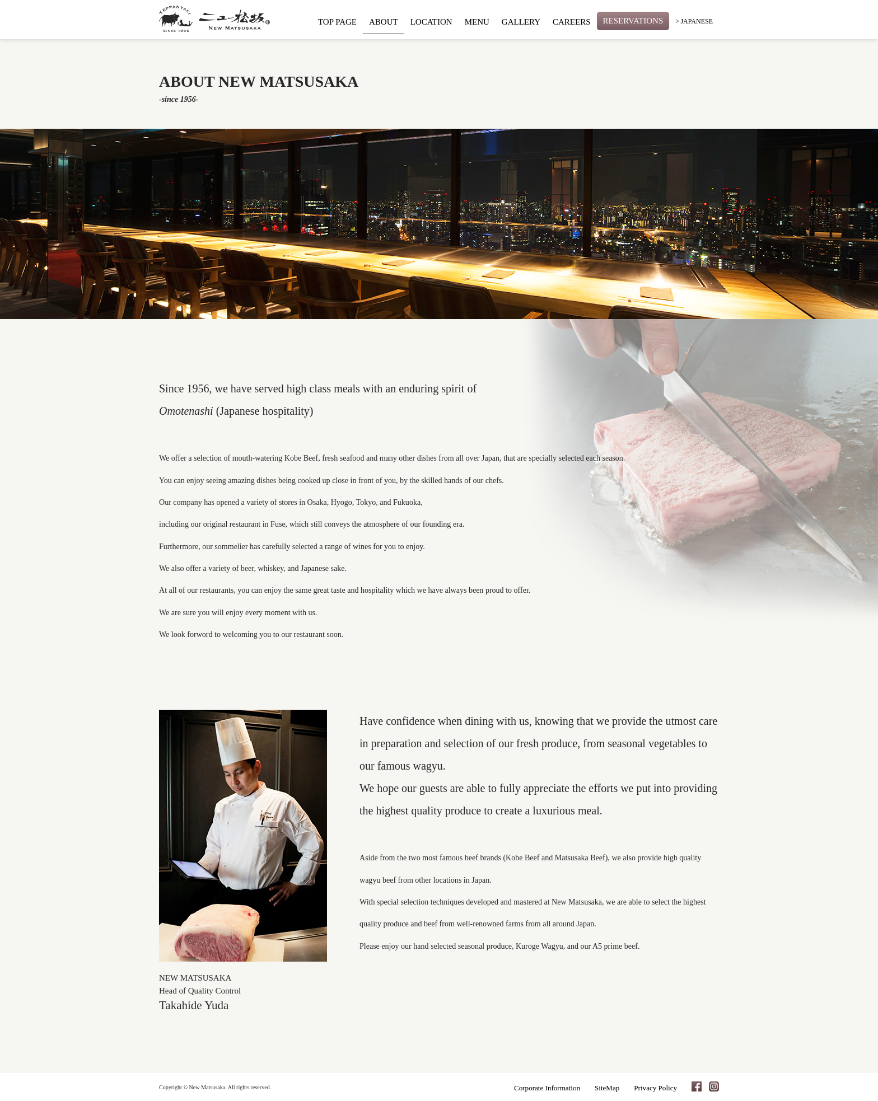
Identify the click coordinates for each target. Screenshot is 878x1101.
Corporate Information (547, 1088)
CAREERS (572, 21)
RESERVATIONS (633, 20)
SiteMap (607, 1088)
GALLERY (521, 21)
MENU (477, 21)
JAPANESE (696, 21)
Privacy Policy (655, 1088)
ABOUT (383, 21)
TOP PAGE (337, 21)
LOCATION (431, 21)
